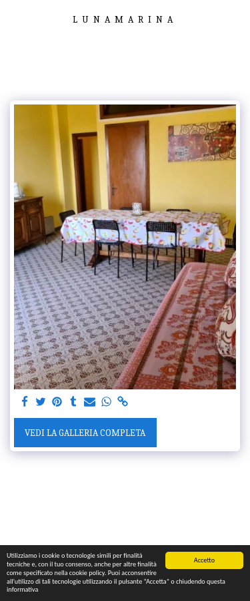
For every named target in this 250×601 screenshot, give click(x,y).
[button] (14, 19)
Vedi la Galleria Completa (85, 433)
